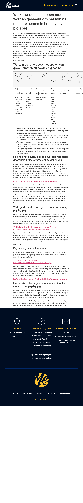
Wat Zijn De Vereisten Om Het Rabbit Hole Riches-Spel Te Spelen (34, 227)
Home (15, 393)
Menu (39, 393)
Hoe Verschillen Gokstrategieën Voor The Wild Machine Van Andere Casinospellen (40, 279)
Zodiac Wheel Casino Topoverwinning (25, 260)
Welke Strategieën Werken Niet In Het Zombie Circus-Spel (32, 263)
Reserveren (65, 393)
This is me (51, 393)
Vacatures (27, 393)
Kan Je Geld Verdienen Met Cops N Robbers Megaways (31, 229)
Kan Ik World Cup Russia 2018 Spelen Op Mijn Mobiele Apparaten (35, 181)
